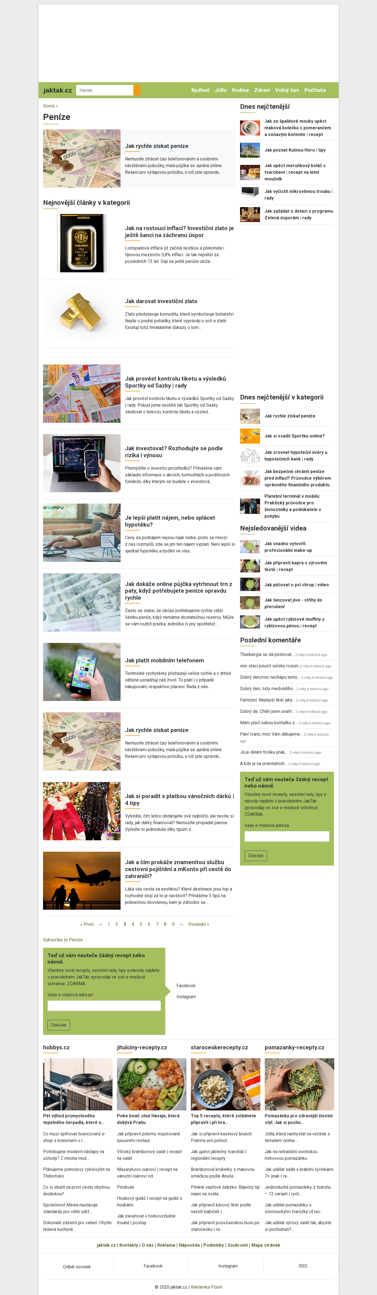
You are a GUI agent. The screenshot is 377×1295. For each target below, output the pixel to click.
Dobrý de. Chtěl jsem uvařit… (267, 711)
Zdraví (262, 90)
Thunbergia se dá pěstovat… (267, 654)
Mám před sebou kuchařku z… (269, 722)
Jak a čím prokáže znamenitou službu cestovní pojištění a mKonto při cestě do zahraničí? (178, 869)
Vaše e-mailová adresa (70, 994)
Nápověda (189, 1245)
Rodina (240, 90)
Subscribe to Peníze (63, 939)
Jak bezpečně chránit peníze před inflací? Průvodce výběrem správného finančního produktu (297, 478)
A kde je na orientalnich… (263, 763)
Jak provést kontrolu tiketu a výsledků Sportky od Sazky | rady (175, 382)
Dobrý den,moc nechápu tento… (270, 677)
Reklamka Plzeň (207, 1287)
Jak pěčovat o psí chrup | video (296, 584)
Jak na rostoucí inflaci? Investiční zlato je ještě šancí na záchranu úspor (179, 231)
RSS (303, 1266)
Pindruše (125, 1187)
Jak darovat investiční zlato (161, 301)
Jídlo (221, 90)
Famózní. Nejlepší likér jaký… (267, 700)
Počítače (315, 90)
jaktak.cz (106, 1245)
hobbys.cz (56, 1047)
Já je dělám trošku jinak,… (264, 752)
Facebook (186, 985)
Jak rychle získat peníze (156, 146)
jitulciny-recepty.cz (142, 1047)
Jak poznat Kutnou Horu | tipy (295, 150)
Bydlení (200, 90)
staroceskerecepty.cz (219, 1047)
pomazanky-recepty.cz (294, 1047)
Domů (49, 106)
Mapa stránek (265, 1245)
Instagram (186, 996)
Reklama (166, 1245)
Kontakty (128, 1245)
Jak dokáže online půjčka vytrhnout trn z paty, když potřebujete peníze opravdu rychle (178, 591)
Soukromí (238, 1245)
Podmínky (213, 1245)
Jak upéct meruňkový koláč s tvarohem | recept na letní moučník (295, 172)
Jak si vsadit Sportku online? (294, 436)
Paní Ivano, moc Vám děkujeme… (271, 734)
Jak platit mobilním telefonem (164, 660)
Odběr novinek (77, 1266)
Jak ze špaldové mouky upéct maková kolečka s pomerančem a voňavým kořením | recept (297, 128)
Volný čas (287, 90)
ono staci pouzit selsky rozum (269, 665)
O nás (148, 1245)
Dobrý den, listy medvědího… (268, 688)
